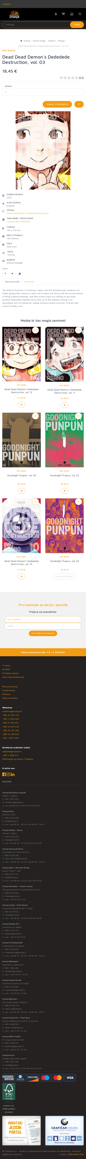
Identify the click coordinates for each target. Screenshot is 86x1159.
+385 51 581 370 (11, 930)
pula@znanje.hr (11, 821)
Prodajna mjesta (10, 673)
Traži (76, 24)
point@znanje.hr (12, 1065)
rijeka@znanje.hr (12, 840)
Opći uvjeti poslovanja (13, 677)
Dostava (6, 694)
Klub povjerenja (10, 686)
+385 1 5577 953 (10, 738)
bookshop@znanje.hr (14, 802)
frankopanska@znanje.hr (15, 952)
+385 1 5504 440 (10, 719)
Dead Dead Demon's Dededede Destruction (28, 213)
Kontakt (6, 669)
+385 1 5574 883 (11, 949)
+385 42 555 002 (11, 893)
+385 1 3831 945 (11, 1062)
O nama (6, 665)
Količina (8, 86)
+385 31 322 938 (11, 987)
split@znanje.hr (11, 877)
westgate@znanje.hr (14, 971)
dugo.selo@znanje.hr (14, 1027)
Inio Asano (21, 385)
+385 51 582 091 (10, 722)
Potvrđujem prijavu (43, 633)
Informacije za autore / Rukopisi (17, 759)
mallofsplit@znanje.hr (14, 1046)
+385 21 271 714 (11, 874)
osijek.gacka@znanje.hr (15, 990)
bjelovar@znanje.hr (13, 1009)
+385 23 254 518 (10, 726)
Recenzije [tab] (29, 281)
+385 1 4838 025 (11, 1024)
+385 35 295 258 (10, 730)
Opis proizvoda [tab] (12, 281)
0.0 (72, 77)
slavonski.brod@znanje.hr (16, 858)
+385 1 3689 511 (10, 755)
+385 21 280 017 (11, 1043)
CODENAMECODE (75, 1154)
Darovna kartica (10, 698)
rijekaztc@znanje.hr (13, 934)
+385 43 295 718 (10, 715)
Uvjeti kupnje (8, 690)
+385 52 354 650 (10, 734)
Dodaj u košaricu (57, 104)
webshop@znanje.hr (12, 711)
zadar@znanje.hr (12, 915)
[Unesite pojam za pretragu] (43, 24)
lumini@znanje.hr (12, 896)
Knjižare (6, 4)
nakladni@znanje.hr (11, 751)
